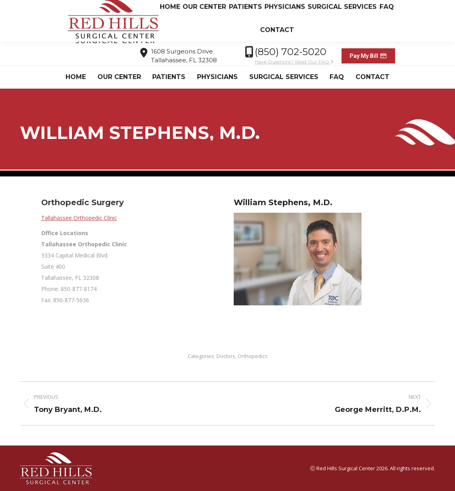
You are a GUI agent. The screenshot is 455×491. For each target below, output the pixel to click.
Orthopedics (253, 356)
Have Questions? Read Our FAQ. (294, 62)
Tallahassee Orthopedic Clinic (192, 218)
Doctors (226, 356)
